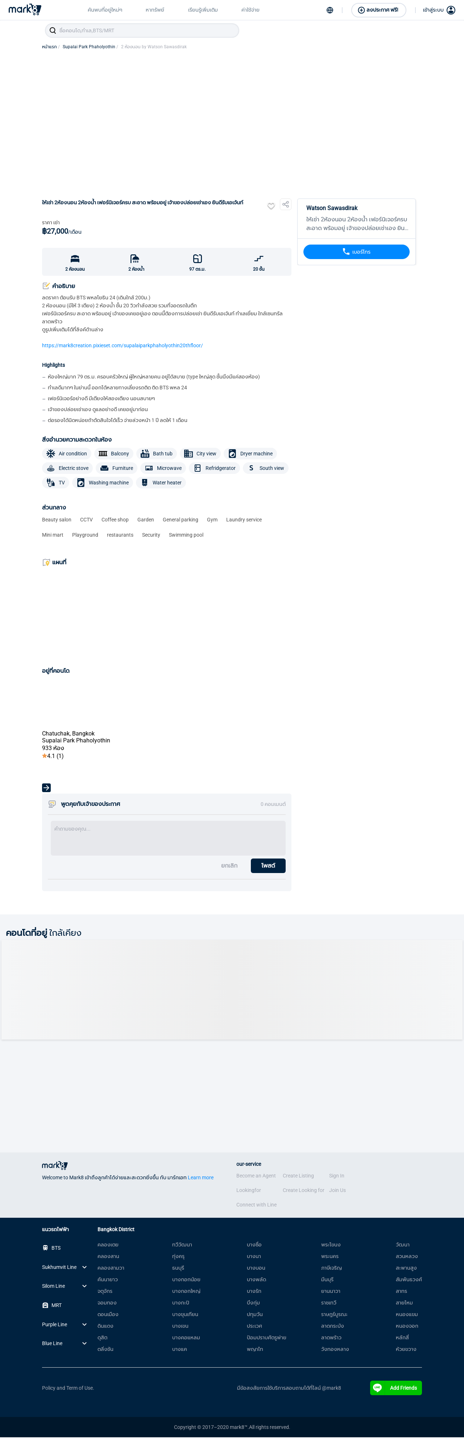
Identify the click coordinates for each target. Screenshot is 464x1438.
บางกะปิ (180, 1303)
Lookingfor (248, 1191)
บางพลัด (256, 1280)
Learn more (201, 1178)
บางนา (254, 1257)
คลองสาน (108, 1257)
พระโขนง (331, 1245)
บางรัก (254, 1292)
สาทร (401, 1292)
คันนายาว (108, 1280)
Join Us (337, 1191)
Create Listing (298, 1176)
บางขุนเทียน (185, 1315)
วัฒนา (403, 1245)
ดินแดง (105, 1327)
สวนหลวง (407, 1257)
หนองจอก (407, 1327)
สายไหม (404, 1303)
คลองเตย (108, 1245)
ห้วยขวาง (406, 1350)
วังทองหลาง (335, 1350)
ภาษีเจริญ (331, 1268)
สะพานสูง (406, 1268)
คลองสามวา (111, 1268)
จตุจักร (105, 1292)
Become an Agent (256, 1176)
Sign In (336, 1176)
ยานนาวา (330, 1292)
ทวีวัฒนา (182, 1245)
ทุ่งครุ (178, 1257)
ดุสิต (102, 1338)
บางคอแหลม (186, 1338)
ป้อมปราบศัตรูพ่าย (266, 1338)
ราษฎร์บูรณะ (334, 1315)
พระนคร (330, 1257)
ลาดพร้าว (331, 1338)
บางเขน (180, 1327)
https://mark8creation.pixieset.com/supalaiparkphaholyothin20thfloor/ (122, 346)
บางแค (179, 1350)
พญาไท (255, 1350)
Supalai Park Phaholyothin (90, 47)
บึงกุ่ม (253, 1303)
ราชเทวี (328, 1303)
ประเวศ (254, 1327)
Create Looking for (303, 1191)
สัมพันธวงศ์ (409, 1280)
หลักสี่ (402, 1338)
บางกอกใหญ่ (186, 1292)
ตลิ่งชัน (105, 1350)
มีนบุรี (327, 1280)
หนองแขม (407, 1315)
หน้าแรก (51, 47)
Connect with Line (256, 1205)
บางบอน (256, 1268)
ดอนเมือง (108, 1315)
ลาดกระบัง (332, 1327)
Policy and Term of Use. (68, 1389)
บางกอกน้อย (186, 1280)
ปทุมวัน (255, 1315)
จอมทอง (107, 1303)
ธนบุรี (178, 1268)
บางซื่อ (254, 1245)
